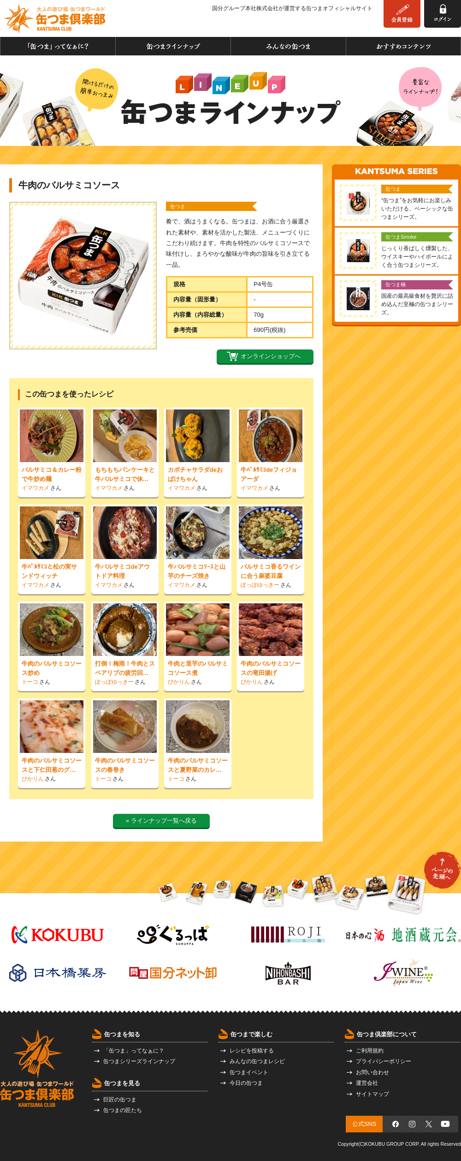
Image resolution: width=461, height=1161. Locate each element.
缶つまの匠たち (122, 1110)
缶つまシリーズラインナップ (139, 1061)
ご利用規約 (370, 1050)
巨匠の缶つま (119, 1099)
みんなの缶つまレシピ (257, 1061)
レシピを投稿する (252, 1050)
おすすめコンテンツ (403, 46)
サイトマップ (372, 1094)
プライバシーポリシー (383, 1061)
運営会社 (367, 1083)
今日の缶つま (246, 1083)
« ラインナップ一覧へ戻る (161, 820)
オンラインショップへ (271, 356)
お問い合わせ (372, 1072)
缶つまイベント (249, 1072)
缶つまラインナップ (173, 46)
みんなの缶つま (288, 46)
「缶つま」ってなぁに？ (57, 46)
